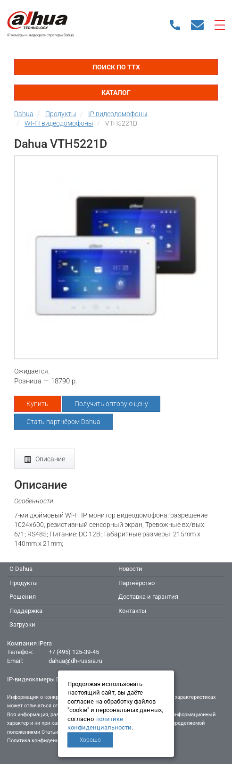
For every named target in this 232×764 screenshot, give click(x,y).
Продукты (23, 582)
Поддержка (25, 610)
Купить (37, 403)
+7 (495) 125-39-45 (74, 651)
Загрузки (22, 624)
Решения (22, 596)
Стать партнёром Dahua (63, 421)
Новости (130, 568)
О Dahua (21, 568)
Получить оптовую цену (111, 403)
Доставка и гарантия (148, 596)
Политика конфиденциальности (45, 741)
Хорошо (90, 740)
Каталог (116, 92)
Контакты (132, 610)
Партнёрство (136, 582)
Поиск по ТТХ (116, 67)
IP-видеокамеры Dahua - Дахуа (51, 679)
